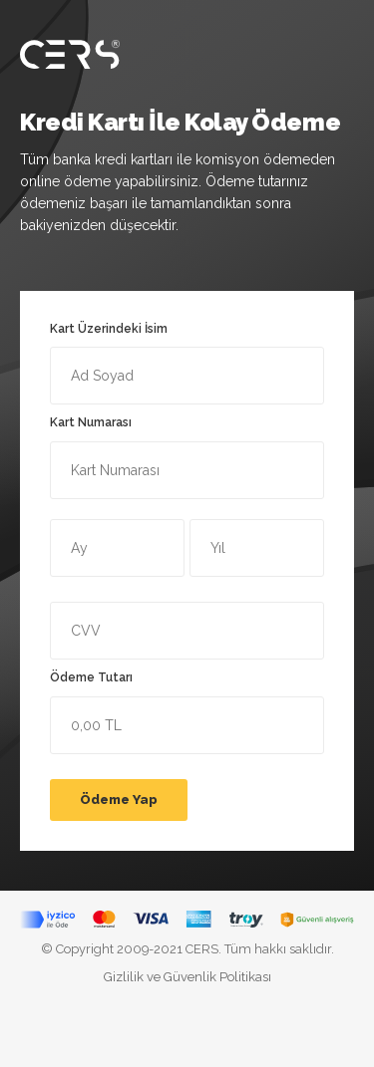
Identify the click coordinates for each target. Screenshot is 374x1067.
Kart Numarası (187, 457)
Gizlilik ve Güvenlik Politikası (187, 976)
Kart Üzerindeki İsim (187, 363)
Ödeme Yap (119, 799)
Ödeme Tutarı (187, 712)
